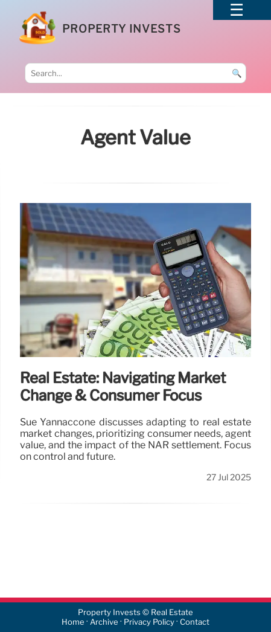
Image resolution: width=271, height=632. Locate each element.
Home (73, 622)
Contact (194, 622)
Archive (104, 622)
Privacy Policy (149, 622)
